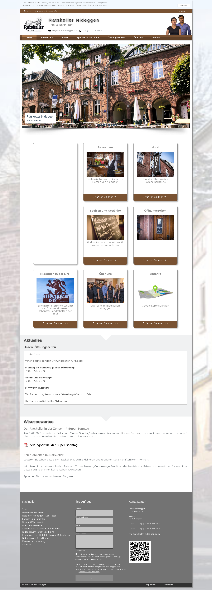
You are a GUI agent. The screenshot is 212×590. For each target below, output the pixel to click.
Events (156, 37)
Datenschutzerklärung (33, 541)
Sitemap (26, 544)
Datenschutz (51, 11)
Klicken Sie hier (130, 433)
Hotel (65, 37)
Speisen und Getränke (33, 519)
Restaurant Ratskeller (33, 512)
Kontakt (27, 11)
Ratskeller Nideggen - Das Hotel (39, 515)
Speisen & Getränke (88, 37)
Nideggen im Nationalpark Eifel (38, 532)
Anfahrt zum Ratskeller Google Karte (41, 528)
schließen (184, 5)
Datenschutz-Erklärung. (89, 572)
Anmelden (181, 11)
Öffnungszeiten (116, 37)
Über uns (139, 37)
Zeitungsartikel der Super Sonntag (53, 445)
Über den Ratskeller (32, 525)
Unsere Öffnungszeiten (34, 522)
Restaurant (47, 37)
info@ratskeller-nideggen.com (144, 534)
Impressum (40, 11)
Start (24, 509)
